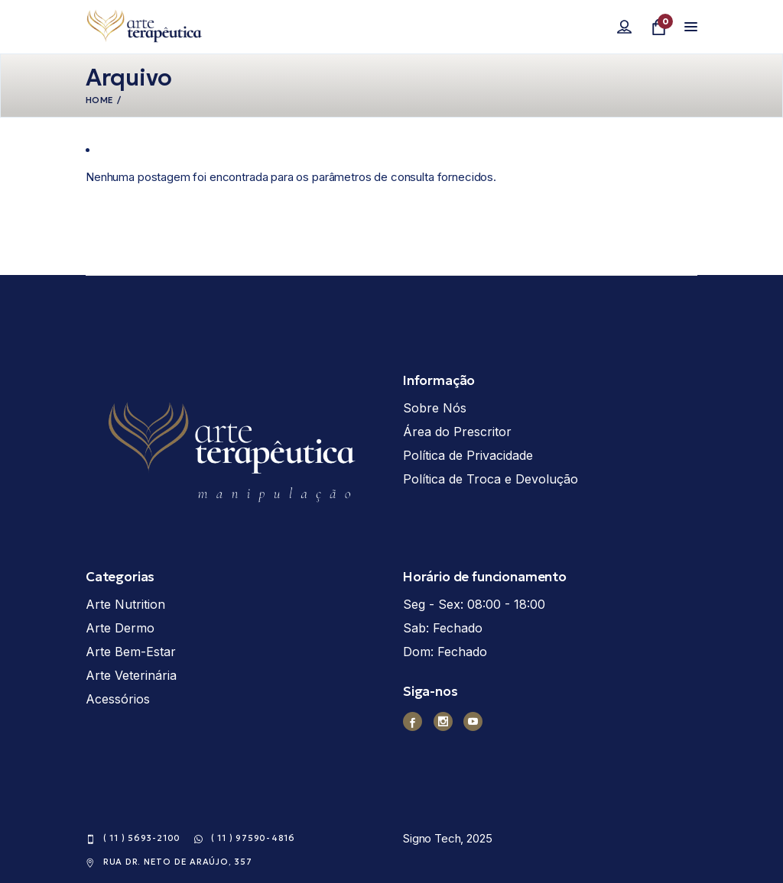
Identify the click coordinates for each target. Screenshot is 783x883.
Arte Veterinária (131, 675)
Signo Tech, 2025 (447, 838)
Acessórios (118, 699)
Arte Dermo (120, 628)
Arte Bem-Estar (131, 651)
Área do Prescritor (457, 431)
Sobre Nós (434, 408)
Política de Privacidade (468, 455)
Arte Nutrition (125, 604)
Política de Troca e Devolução (490, 479)
